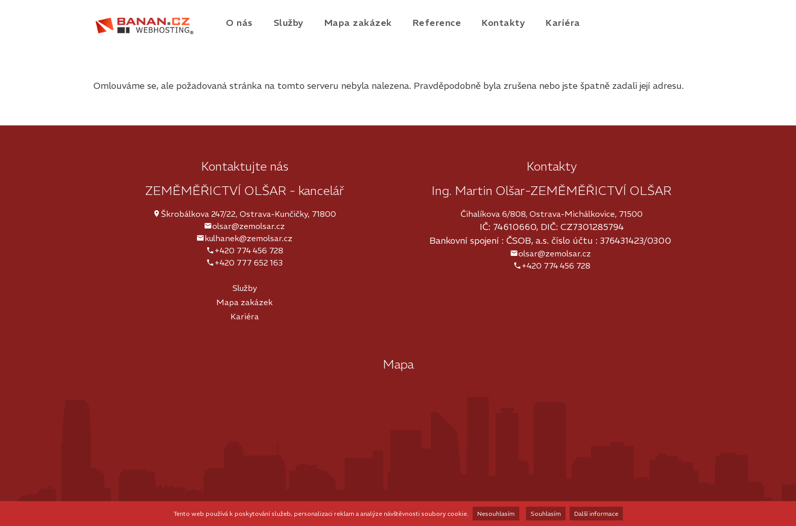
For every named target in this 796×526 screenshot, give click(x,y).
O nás (239, 22)
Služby (289, 22)
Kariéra (563, 22)
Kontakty (503, 22)
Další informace (596, 513)
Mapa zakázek (358, 22)
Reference (437, 22)
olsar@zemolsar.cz (248, 226)
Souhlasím (545, 513)
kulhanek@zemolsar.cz (248, 238)
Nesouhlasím (496, 513)
